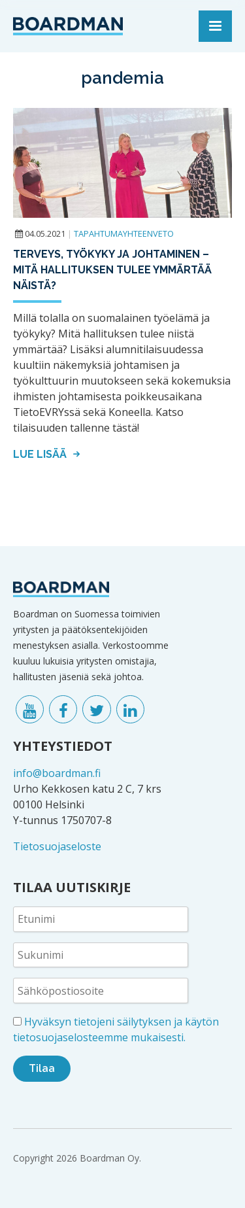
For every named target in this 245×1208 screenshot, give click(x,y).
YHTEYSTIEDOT (62, 746)
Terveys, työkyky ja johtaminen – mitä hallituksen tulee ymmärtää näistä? (112, 270)
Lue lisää (48, 454)
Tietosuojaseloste (57, 846)
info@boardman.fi (57, 773)
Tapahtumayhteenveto (124, 233)
